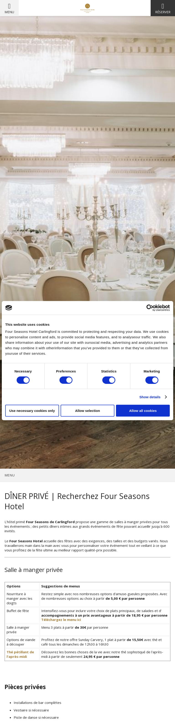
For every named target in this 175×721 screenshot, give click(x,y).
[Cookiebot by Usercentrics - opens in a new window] (150, 307)
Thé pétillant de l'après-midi (20, 654)
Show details (150, 397)
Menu (9, 12)
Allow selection (87, 411)
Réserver (162, 12)
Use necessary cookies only (32, 411)
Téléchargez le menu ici (61, 619)
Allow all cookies (143, 411)
